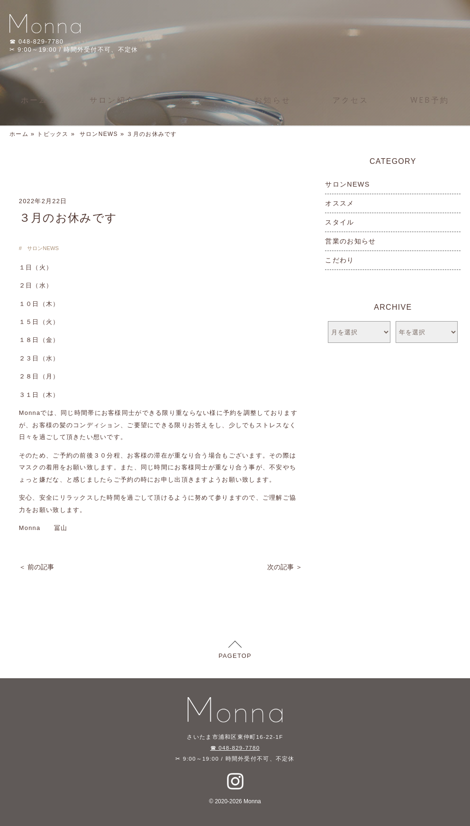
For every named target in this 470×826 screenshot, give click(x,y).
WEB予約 (429, 100)
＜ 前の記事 (36, 567)
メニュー (195, 100)
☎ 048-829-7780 (235, 748)
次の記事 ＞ (284, 567)
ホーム (34, 100)
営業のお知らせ (350, 241)
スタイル (339, 222)
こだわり (339, 260)
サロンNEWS (99, 134)
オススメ (339, 203)
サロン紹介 (112, 100)
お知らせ (272, 100)
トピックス (52, 134)
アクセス (351, 100)
